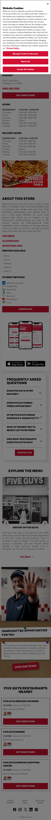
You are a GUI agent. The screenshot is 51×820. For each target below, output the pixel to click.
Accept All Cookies (25, 69)
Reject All (25, 61)
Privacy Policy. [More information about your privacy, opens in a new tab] (13, 48)
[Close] (48, 4)
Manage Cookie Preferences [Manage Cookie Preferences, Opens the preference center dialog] (25, 53)
